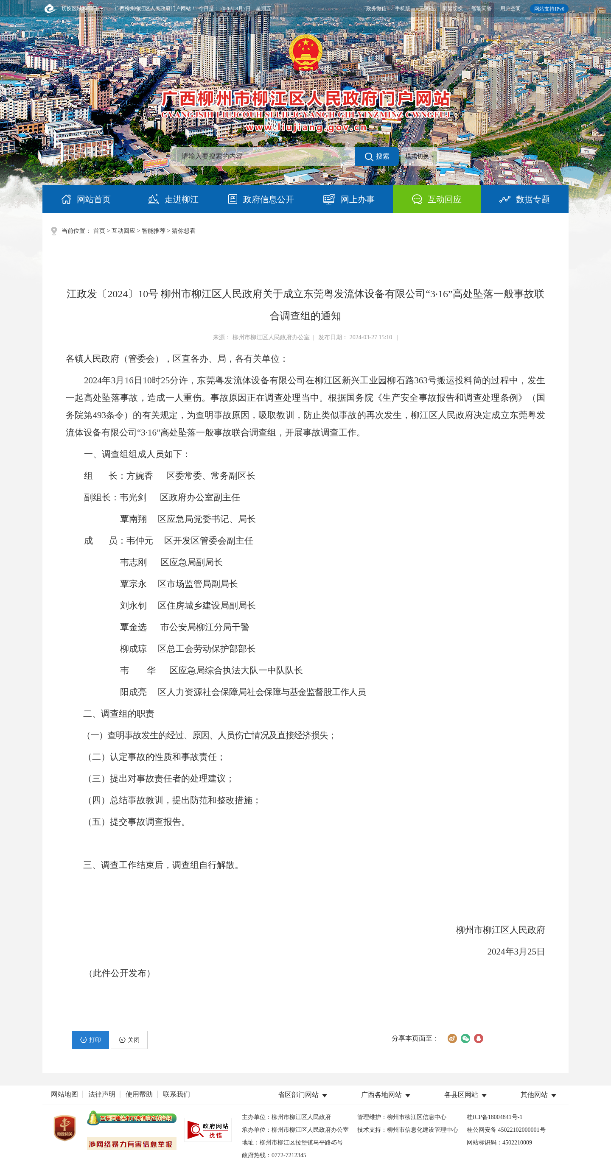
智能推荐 (153, 231)
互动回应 (123, 231)
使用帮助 (139, 1094)
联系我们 (176, 1094)
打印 (90, 1039)
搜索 (377, 157)
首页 (99, 231)
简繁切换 (453, 8)
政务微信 (376, 8)
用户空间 (510, 8)
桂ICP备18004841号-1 (494, 1117)
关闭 (129, 1039)
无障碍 (426, 8)
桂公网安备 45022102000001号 (506, 1130)
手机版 (402, 8)
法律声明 (101, 1094)
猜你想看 (184, 231)
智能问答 (481, 8)
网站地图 (64, 1094)
